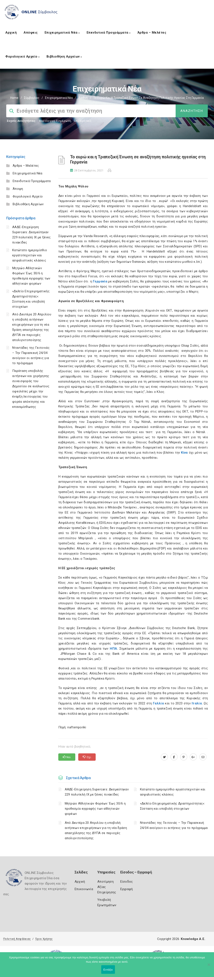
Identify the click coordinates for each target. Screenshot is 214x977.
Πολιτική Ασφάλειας (17, 938)
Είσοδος (126, 881)
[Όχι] (208, 966)
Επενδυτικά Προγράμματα (109, 32)
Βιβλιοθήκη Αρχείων (64, 56)
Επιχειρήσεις (82, 120)
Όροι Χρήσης (44, 938)
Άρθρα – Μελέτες (151, 32)
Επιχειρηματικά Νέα (62, 32)
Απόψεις (31, 32)
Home (14, 97)
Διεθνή (83, 97)
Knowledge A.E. (193, 939)
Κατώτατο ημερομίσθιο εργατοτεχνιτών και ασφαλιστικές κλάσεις (29, 255)
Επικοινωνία (84, 889)
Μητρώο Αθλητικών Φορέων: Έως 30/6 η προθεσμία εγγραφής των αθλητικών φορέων (95, 809)
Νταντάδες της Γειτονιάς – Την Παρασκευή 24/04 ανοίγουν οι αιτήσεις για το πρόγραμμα (174, 825)
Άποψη (18, 189)
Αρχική (11, 32)
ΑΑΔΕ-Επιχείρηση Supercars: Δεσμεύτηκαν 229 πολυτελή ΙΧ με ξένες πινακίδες (97, 791)
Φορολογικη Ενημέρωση (55, 120)
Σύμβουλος (31, 97)
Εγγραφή (126, 889)
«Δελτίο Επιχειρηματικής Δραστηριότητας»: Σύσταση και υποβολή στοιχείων (172, 806)
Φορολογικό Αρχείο (22, 56)
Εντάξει (108, 969)
